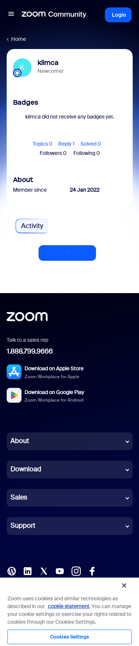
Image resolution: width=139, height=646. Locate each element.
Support (22, 525)
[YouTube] (59, 570)
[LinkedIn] (27, 570)
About (19, 440)
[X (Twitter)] (44, 570)
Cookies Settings (69, 637)
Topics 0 (42, 143)
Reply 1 (66, 143)
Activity (32, 225)
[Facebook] (92, 570)
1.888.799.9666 (30, 351)
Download (25, 469)
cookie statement (68, 606)
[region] (69, 611)
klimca (48, 63)
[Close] (124, 585)
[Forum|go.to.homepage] (54, 15)
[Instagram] (76, 570)
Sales (18, 497)
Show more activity (67, 251)
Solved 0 (90, 143)
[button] (11, 14)
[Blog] (11, 570)
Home (18, 39)
